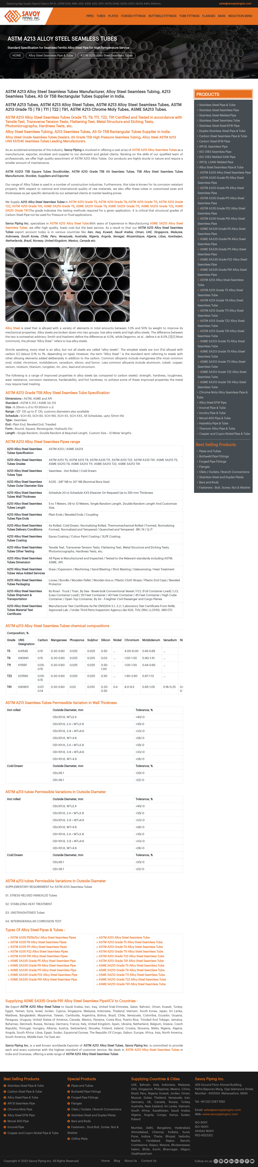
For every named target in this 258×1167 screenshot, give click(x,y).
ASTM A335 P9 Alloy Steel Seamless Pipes (38, 942)
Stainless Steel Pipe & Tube (217, 105)
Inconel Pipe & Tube (212, 407)
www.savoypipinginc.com (220, 1114)
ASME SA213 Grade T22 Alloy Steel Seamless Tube (132, 979)
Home (105, 1160)
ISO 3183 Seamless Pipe (215, 151)
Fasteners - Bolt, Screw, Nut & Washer (224, 487)
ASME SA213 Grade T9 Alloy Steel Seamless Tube (131, 970)
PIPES (90, 16)
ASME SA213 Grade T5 (59, 206)
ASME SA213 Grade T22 (157, 206)
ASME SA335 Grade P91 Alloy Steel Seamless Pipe (43, 979)
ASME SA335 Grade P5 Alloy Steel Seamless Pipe (43, 961)
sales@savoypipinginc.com (235, 4)
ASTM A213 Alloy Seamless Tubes (154, 150)
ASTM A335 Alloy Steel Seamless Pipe (225, 172)
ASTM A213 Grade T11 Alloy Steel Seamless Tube (131, 951)
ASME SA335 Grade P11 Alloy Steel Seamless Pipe (43, 970)
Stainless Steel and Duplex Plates (221, 477)
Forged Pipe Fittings (212, 461)
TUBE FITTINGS (189, 16)
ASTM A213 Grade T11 (142, 202)
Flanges (204, 466)
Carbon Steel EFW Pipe (214, 141)
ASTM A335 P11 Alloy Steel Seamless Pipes (38, 947)
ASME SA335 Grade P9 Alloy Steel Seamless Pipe (43, 965)
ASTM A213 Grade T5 (83, 202)
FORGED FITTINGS (133, 16)
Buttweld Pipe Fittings (214, 456)
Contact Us (148, 1160)
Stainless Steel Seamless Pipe (219, 110)
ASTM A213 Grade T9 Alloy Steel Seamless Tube (131, 947)
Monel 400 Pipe (18, 1121)
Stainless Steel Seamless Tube (219, 120)
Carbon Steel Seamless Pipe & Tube (223, 136)
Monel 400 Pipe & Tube (215, 418)
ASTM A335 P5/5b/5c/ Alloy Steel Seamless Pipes (43, 937)
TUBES (101, 16)
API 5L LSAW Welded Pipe (216, 162)
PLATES (113, 16)
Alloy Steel (13, 328)
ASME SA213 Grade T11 (123, 206)
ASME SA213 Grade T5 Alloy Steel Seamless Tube (131, 965)
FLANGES (208, 16)
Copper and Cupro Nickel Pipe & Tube (224, 433)
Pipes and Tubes (210, 451)
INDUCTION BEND (240, 16)
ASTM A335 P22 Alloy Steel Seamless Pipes (39, 951)
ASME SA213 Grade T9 (91, 206)
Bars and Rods (209, 482)
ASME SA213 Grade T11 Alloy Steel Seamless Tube (132, 975)
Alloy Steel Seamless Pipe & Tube (51, 55)
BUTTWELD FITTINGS (162, 16)
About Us (130, 1160)
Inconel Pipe (16, 1127)
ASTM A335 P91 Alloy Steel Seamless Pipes (39, 956)
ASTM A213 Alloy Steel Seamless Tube (124, 937)
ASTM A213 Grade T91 (27, 206)
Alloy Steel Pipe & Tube (23, 1097)
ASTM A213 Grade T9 (112, 202)
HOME (17, 55)
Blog (117, 1160)
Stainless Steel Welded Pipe (217, 115)
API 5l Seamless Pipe (21, 1103)
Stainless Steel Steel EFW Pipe (219, 125)
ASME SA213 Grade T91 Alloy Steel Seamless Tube (132, 984)
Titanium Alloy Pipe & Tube (217, 428)
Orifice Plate (79, 1138)
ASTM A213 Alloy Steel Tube (69, 223)
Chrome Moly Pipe (20, 1109)
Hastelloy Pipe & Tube (213, 423)
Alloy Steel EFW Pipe (212, 402)
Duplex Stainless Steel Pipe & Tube (222, 131)
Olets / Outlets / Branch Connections (224, 472)
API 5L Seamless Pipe (213, 146)
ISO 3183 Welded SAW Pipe (217, 157)
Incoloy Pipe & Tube (212, 413)
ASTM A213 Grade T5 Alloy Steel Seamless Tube (131, 942)
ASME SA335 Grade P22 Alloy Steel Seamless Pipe (43, 975)
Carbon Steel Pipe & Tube (25, 1091)
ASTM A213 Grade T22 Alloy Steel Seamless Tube (131, 956)
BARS (221, 16)
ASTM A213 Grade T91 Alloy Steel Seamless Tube (131, 961)
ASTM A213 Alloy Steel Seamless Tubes (106, 55)
